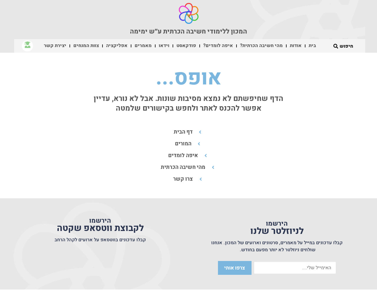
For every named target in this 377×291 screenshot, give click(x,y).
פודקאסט (186, 45)
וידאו (164, 45)
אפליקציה (117, 45)
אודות (296, 45)
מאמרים (143, 45)
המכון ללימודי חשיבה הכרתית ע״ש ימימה (188, 31)
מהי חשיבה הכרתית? (261, 45)
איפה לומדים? (218, 45)
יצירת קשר (55, 45)
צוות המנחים (86, 45)
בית (312, 45)
